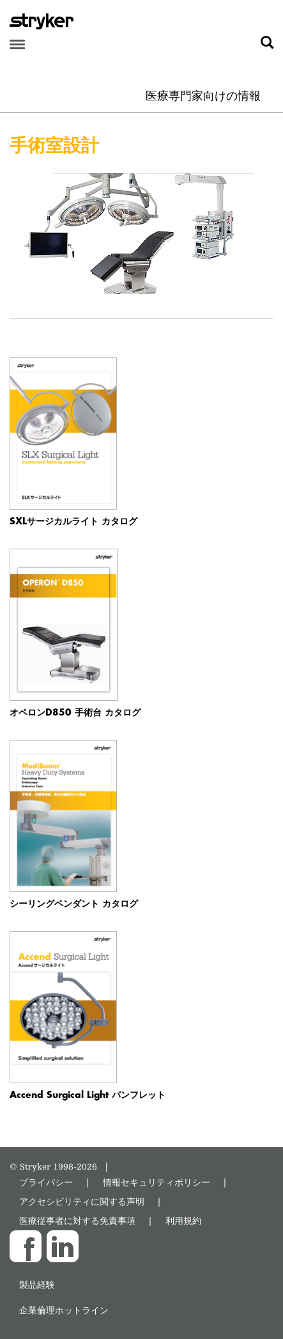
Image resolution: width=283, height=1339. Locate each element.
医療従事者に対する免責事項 (77, 1220)
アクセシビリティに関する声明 (81, 1201)
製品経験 (37, 1284)
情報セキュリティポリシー (156, 1182)
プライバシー (46, 1182)
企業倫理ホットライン (64, 1310)
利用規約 (183, 1220)
